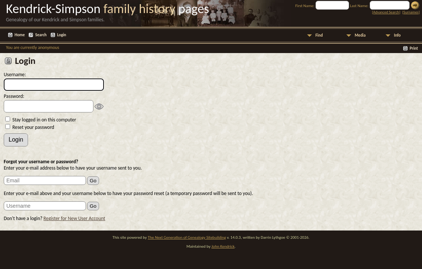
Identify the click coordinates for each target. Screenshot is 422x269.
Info (397, 35)
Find (319, 35)
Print (414, 48)
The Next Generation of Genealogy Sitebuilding (187, 237)
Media (360, 35)
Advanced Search (386, 12)
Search (40, 35)
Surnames (410, 12)
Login (61, 35)
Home (20, 35)
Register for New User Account (74, 218)
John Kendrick (223, 246)
